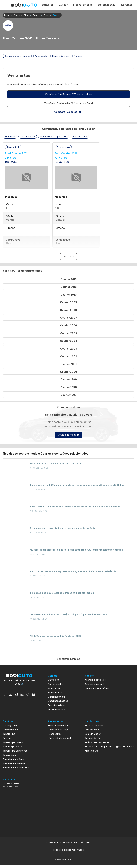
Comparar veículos (67, 111)
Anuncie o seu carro (95, 680)
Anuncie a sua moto (95, 684)
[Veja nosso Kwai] (33, 694)
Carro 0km (53, 680)
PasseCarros (55, 734)
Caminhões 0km (56, 696)
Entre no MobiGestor (59, 725)
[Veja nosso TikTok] (28, 694)
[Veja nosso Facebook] (4, 694)
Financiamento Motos (14, 763)
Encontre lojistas (56, 705)
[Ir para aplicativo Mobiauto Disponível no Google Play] (19, 816)
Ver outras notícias (68, 658)
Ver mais (68, 256)
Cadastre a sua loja (58, 729)
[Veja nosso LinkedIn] (22, 694)
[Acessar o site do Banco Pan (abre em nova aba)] (79, 859)
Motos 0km (54, 688)
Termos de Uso (93, 738)
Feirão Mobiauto (56, 709)
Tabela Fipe (9, 734)
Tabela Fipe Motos (12, 746)
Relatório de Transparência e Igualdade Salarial (109, 746)
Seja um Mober (93, 734)
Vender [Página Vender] (63, 4)
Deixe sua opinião (68, 434)
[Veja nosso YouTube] (10, 694)
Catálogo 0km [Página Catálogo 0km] (107, 4)
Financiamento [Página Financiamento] (82, 4)
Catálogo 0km (10, 725)
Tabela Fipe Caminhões (15, 750)
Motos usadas (55, 692)
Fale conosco (92, 729)
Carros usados (55, 684)
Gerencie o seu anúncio (97, 688)
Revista (7, 738)
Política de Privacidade (97, 742)
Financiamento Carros (14, 759)
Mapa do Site (92, 750)
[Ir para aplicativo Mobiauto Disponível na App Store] (19, 826)
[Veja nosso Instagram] (16, 694)
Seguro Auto (9, 755)
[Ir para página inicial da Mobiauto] (24, 5)
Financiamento (10, 729)
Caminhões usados (58, 701)
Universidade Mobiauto (60, 738)
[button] (10, 137)
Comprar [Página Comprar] (47, 4)
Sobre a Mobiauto (94, 725)
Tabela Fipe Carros (13, 742)
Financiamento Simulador (16, 767)
